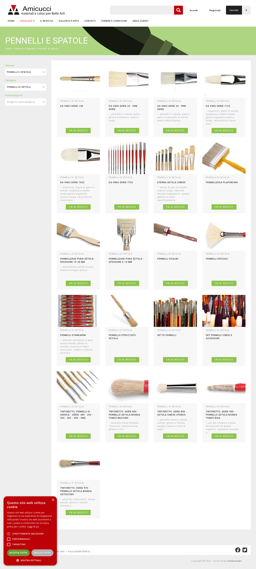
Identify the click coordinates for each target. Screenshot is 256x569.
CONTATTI (90, 21)
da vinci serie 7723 (121, 182)
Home (11, 21)
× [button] (53, 500)
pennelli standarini (73, 335)
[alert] (30, 530)
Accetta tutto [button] (18, 552)
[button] (30, 560)
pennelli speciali (217, 259)
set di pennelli (166, 335)
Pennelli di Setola (48, 48)
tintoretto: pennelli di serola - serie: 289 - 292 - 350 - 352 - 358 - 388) (76, 414)
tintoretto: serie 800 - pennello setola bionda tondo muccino (124, 414)
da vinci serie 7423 (72, 182)
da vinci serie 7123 (218, 106)
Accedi (194, 10)
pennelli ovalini (167, 259)
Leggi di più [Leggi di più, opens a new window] (33, 526)
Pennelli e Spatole (25, 48)
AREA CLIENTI (140, 21)
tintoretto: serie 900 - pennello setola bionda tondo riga (221, 414)
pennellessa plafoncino (222, 182)
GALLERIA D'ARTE (69, 21)
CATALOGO (27, 21)
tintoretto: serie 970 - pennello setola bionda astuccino (76, 491)
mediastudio (235, 561)
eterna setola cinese (171, 182)
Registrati (215, 10)
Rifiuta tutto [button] (42, 552)
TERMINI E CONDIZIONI (114, 21)
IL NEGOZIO (46, 21)
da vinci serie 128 (71, 106)
